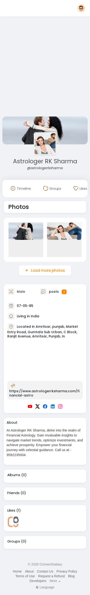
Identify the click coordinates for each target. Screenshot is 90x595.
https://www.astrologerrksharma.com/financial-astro (44, 393)
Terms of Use (25, 576)
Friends (13, 493)
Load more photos (47, 270)
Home (17, 571)
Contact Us (45, 571)
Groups (13, 541)
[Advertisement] (44, 67)
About (29, 571)
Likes (11, 510)
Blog (71, 576)
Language (45, 587)
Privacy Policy (66, 571)
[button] (81, 8)
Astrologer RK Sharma (45, 161)
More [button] (55, 580)
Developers (38, 581)
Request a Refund (51, 576)
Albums (13, 475)
